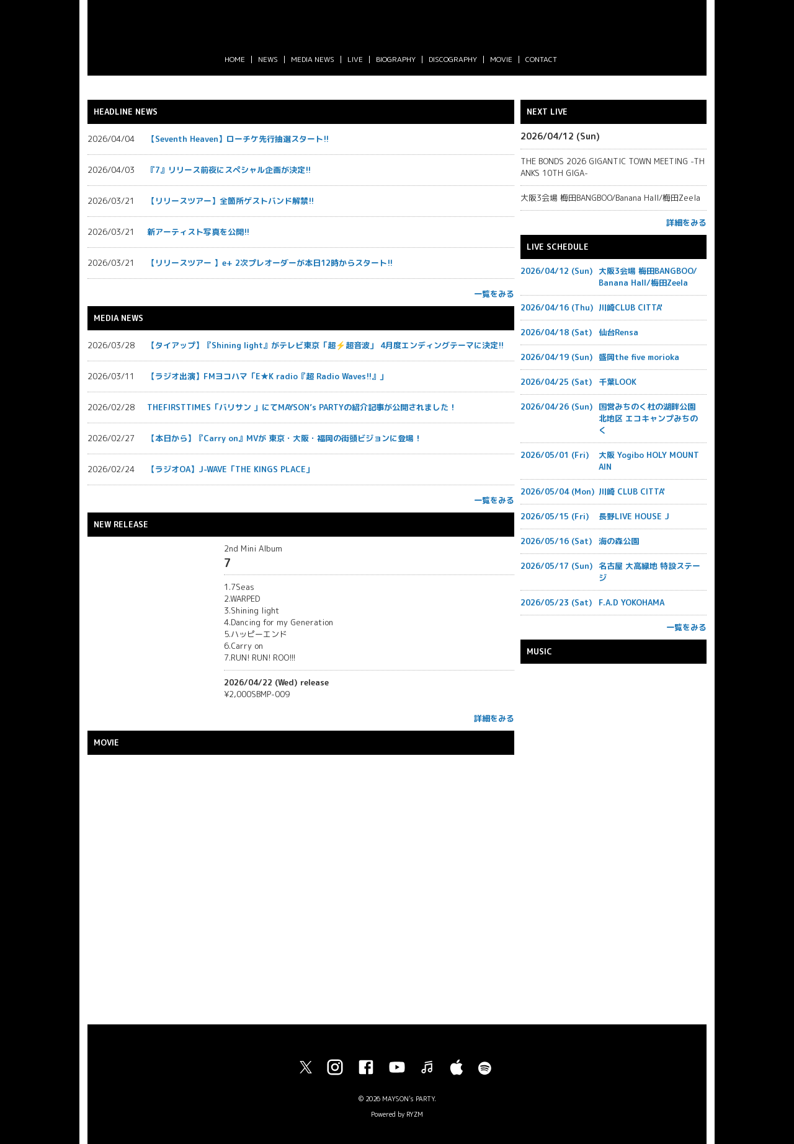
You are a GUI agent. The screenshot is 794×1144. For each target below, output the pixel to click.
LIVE (355, 59)
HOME (235, 59)
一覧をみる (494, 293)
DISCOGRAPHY (453, 59)
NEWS (268, 59)
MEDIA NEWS (312, 59)
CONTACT (541, 59)
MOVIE (501, 59)
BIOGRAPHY (396, 59)
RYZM (414, 1114)
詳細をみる (494, 718)
